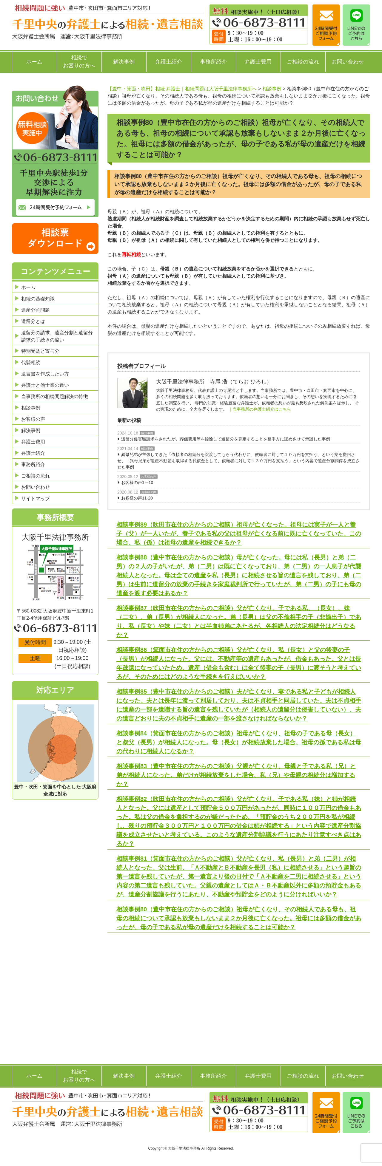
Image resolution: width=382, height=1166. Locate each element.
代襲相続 (30, 362)
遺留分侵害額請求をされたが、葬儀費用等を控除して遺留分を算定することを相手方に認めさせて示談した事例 (225, 439)
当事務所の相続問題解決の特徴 (54, 396)
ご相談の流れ (303, 62)
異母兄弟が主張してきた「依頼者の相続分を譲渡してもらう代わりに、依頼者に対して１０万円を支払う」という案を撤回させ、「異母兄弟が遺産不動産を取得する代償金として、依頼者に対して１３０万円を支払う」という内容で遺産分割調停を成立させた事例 (238, 460)
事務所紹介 (213, 62)
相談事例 (30, 407)
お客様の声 (148, 476)
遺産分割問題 (35, 310)
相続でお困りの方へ (79, 62)
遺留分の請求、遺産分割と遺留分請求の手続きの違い (57, 336)
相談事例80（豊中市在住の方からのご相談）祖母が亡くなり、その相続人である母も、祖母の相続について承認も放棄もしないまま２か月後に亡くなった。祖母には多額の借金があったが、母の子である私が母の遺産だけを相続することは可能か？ (238, 918)
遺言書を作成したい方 (45, 373)
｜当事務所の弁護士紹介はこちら (259, 409)
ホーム (34, 62)
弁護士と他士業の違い (45, 385)
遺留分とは (33, 321)
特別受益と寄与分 (40, 351)
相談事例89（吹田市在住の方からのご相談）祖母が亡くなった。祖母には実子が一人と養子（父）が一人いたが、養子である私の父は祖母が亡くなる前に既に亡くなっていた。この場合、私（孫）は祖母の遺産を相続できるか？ (238, 533)
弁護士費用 (258, 62)
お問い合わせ (348, 62)
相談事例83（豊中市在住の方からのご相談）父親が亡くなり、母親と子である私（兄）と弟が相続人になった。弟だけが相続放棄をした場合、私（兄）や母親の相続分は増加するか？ (236, 775)
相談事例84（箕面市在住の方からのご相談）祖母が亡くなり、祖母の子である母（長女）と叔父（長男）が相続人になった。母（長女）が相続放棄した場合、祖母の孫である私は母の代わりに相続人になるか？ (238, 742)
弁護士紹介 (168, 62)
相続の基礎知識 (38, 298)
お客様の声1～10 (137, 482)
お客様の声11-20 (137, 498)
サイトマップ (35, 498)
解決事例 (124, 62)
